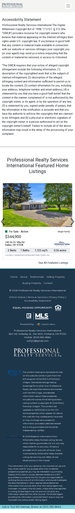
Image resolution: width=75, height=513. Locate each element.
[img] (29, 324)
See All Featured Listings (53, 262)
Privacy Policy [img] (57, 297)
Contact (48, 283)
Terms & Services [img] (37, 297)
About (23, 276)
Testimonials (37, 276)
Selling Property (56, 276)
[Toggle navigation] (68, 6)
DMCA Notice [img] (17, 297)
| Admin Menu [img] (48, 324)
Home (14, 276)
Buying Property (31, 283)
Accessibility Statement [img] (37, 300)
